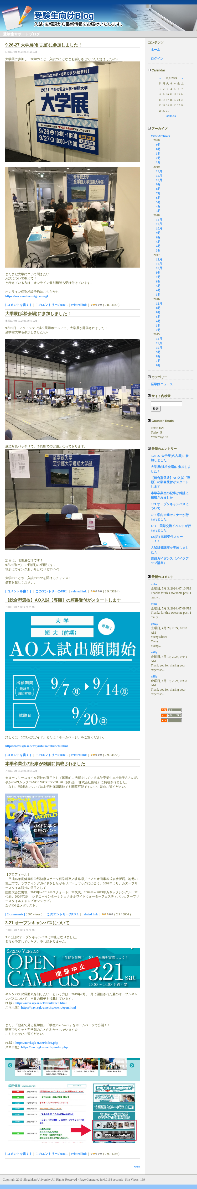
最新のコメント (161, 577)
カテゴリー (157, 377)
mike (154, 584)
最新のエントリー (162, 449)
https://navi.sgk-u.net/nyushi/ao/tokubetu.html (36, 746)
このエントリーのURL (51, 305)
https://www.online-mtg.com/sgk (27, 296)
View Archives (160, 136)
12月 (159, 171)
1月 (158, 162)
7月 (158, 193)
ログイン (157, 58)
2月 (158, 158)
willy (154, 652)
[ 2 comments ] (15, 914)
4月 (158, 206)
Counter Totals (161, 421)
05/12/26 (171, 116)
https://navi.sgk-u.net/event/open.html (40, 1003)
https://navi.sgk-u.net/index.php (36, 1043)
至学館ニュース (162, 384)
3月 (158, 153)
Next (136, 1167)
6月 (158, 149)
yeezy (154, 623)
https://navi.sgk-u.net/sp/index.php (44, 1047)
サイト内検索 (159, 396)
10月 (159, 180)
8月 (158, 189)
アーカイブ (157, 129)
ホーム (155, 49)
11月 (159, 176)
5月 (158, 202)
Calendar (156, 70)
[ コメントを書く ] (18, 305)
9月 (158, 145)
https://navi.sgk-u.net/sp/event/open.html (48, 1007)
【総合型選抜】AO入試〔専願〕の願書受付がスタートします (170, 482)
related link (79, 305)
